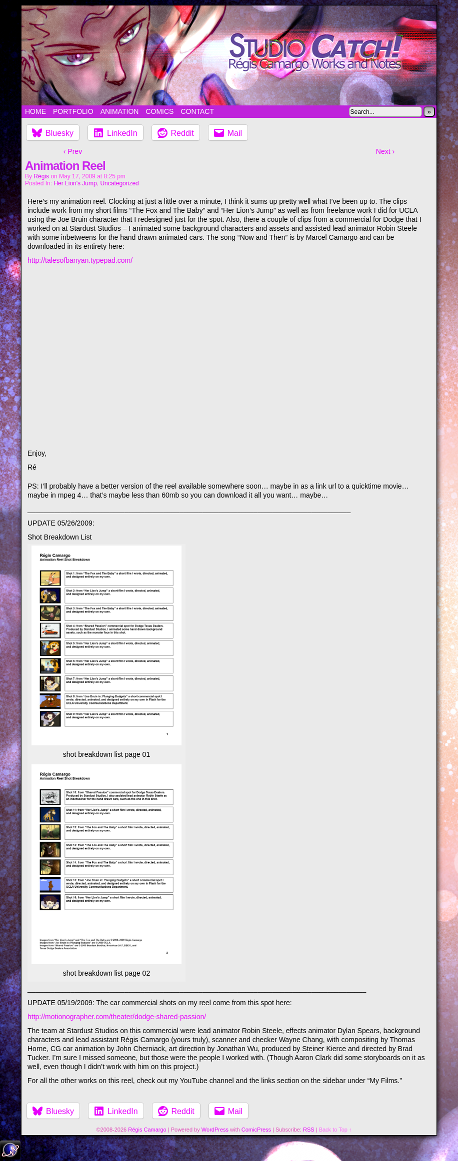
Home (35, 111)
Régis (41, 176)
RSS (308, 1130)
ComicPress (256, 1130)
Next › (385, 151)
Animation (119, 111)
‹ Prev (73, 151)
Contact (197, 111)
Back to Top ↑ (335, 1130)
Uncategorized (119, 183)
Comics (160, 111)
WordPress (215, 1130)
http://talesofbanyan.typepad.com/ (80, 260)
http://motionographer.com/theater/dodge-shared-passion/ (117, 1017)
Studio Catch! (229, 55)
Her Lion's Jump (75, 183)
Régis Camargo (147, 1130)
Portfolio (73, 111)
